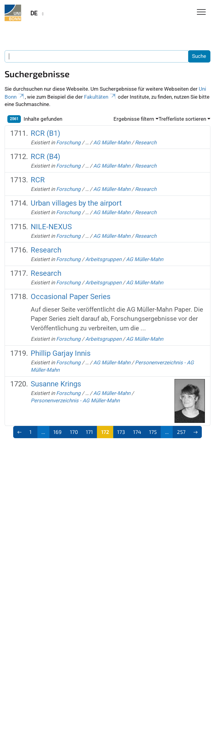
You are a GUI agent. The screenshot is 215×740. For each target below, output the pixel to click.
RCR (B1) (45, 133)
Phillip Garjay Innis (60, 353)
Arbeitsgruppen (103, 259)
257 (181, 432)
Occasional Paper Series (70, 296)
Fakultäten (100, 97)
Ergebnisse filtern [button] (133, 119)
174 (137, 432)
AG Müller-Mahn (111, 142)
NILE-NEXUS (51, 226)
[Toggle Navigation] (201, 12)
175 (153, 432)
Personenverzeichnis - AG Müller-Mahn (75, 400)
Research (145, 142)
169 (57, 432)
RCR (38, 180)
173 (121, 432)
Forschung (68, 142)
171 (89, 432)
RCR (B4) (45, 156)
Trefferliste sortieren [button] (182, 119)
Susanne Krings (56, 384)
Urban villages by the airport (76, 203)
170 (74, 432)
